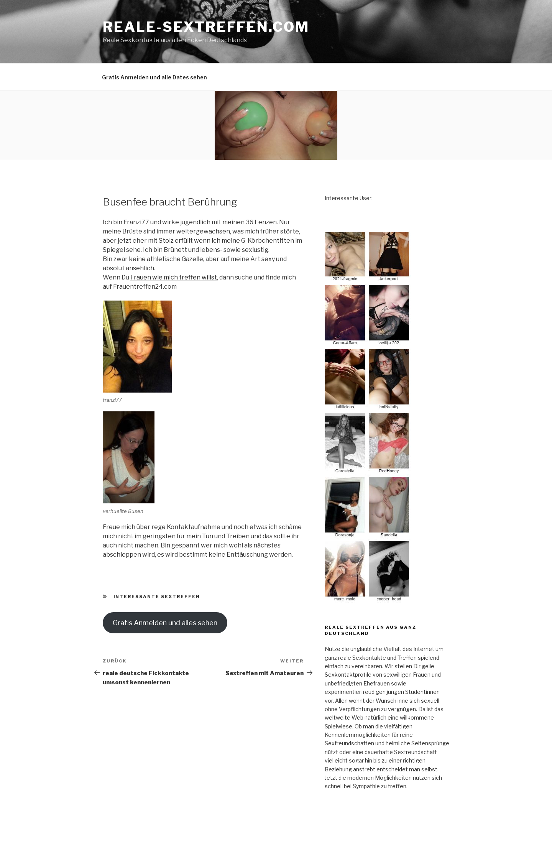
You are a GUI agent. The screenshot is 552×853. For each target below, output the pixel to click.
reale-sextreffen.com (206, 26)
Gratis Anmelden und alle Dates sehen (154, 77)
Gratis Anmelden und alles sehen (165, 623)
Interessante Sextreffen (156, 596)
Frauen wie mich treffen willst (173, 277)
